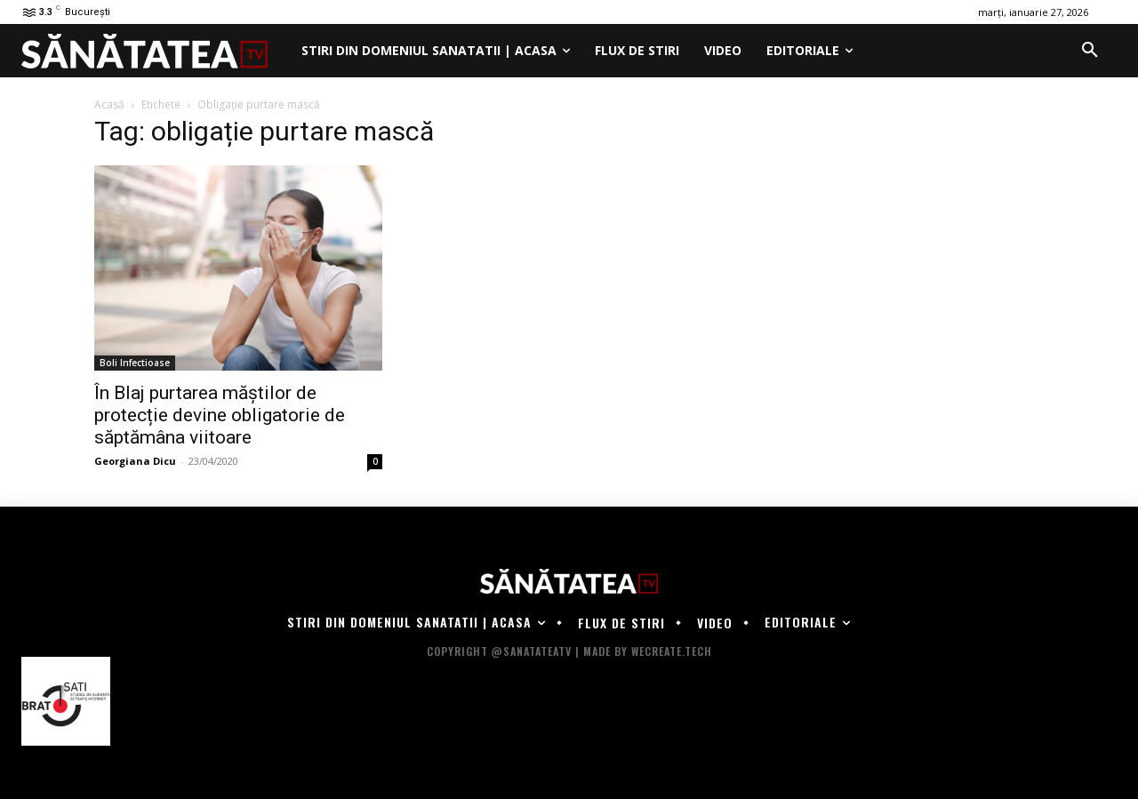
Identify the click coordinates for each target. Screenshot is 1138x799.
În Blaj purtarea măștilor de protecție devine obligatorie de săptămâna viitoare (219, 415)
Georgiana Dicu (135, 460)
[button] (1090, 50)
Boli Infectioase (135, 362)
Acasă (109, 104)
